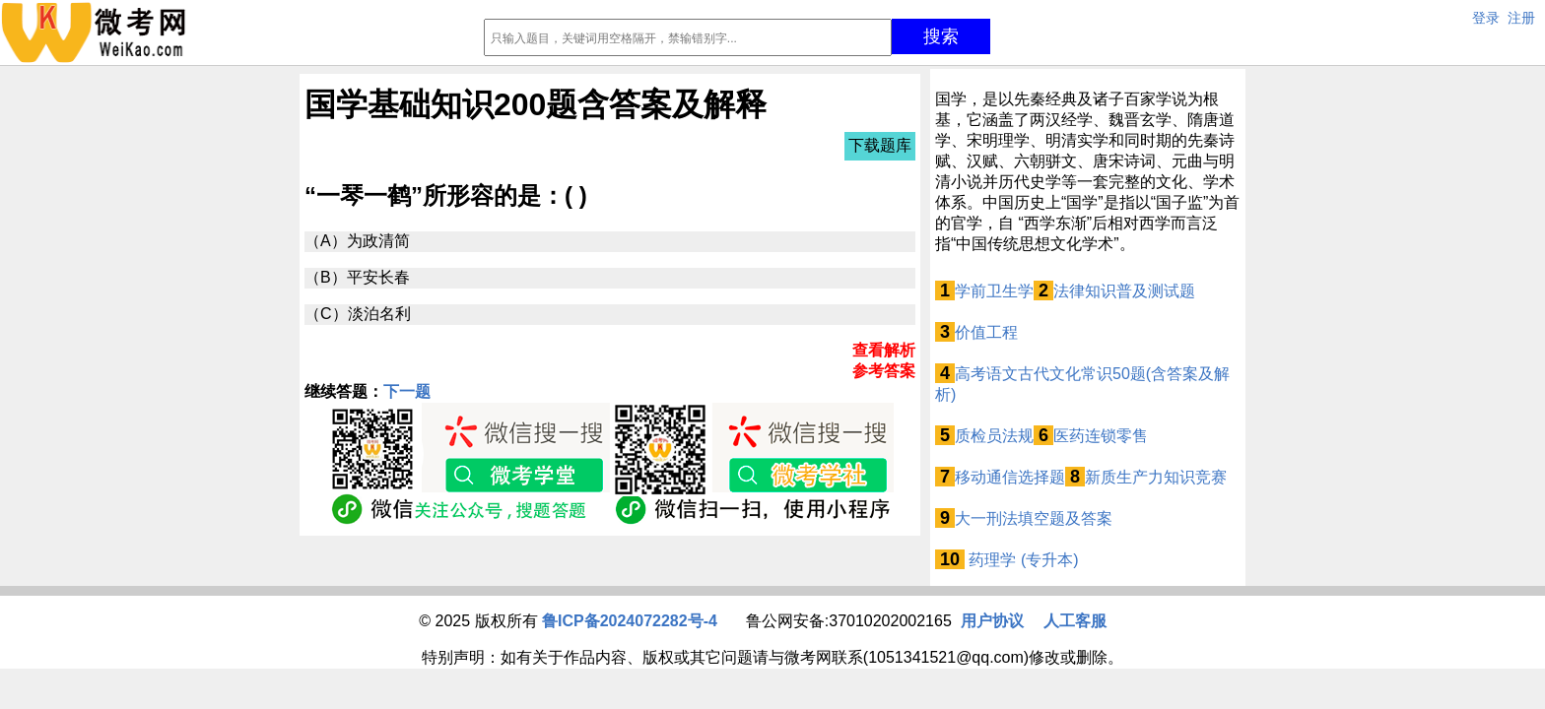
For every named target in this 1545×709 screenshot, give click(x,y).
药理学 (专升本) (1022, 559)
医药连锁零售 (1100, 435)
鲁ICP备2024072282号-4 (629, 620)
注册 (1521, 18)
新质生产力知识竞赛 (1156, 477)
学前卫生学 (994, 291)
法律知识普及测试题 (1124, 291)
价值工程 (986, 332)
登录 (1486, 18)
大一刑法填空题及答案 (1033, 518)
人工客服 (1075, 620)
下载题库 (879, 145)
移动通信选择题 (1010, 477)
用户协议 (992, 620)
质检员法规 (994, 435)
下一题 (407, 391)
